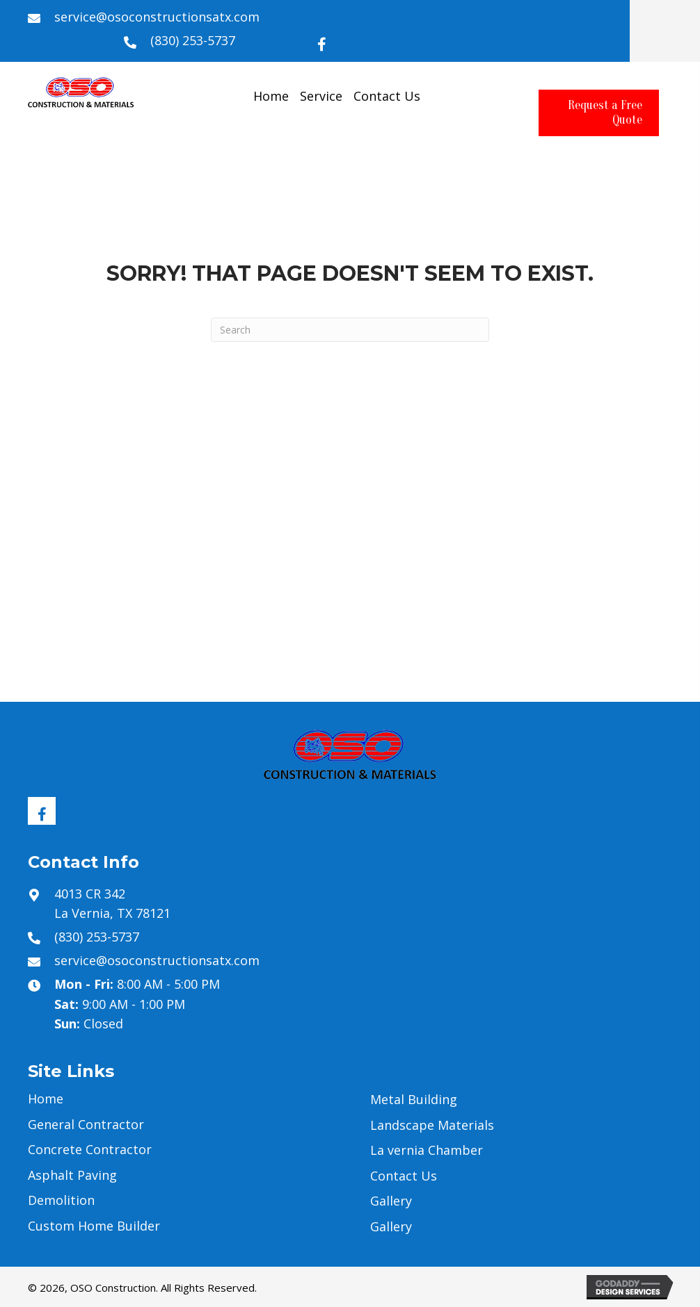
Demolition (61, 1200)
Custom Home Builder (94, 1225)
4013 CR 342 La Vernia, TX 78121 (112, 903)
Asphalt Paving (72, 1175)
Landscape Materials (432, 1125)
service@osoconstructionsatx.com (157, 16)
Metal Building (413, 1099)
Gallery (391, 1200)
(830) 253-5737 (192, 40)
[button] (322, 41)
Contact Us (403, 1175)
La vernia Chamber (426, 1150)
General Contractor (86, 1124)
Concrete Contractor (90, 1149)
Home (45, 1098)
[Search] (350, 330)
